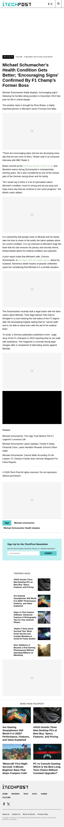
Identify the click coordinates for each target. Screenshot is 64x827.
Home (5, 794)
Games (44, 794)
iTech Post (15, 472)
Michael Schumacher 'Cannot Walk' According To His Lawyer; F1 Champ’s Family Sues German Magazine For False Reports (30, 459)
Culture (19, 57)
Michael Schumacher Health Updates (22, 528)
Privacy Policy (42, 814)
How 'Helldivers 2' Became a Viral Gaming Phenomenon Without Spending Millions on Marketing (24, 650)
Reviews (15, 794)
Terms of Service (29, 814)
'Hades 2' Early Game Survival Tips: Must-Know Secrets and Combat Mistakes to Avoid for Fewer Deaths (24, 634)
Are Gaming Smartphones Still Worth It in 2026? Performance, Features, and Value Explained (25, 601)
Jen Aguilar (8, 57)
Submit (48, 553)
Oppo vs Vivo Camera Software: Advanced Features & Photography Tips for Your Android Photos (25, 617)
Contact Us (16, 814)
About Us (6, 814)
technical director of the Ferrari (38, 166)
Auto (34, 794)
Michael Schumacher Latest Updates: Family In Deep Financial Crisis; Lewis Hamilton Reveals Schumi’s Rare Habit (29, 447)
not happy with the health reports (34, 260)
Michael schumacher (24, 523)
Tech (25, 794)
